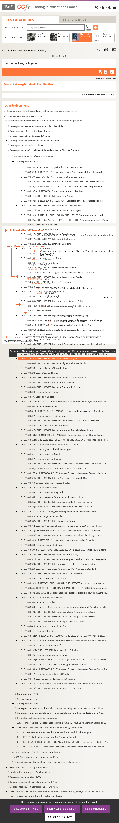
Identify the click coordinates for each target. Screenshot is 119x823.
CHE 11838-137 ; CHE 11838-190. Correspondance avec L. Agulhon (52, 191)
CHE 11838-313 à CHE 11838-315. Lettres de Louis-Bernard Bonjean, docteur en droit (60, 420)
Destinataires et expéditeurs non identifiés (37, 717)
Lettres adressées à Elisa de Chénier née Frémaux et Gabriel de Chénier (46, 761)
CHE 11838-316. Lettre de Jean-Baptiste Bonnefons (45, 425)
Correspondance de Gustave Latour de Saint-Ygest (33, 781)
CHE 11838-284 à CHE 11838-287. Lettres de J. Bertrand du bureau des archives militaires (63, 344)
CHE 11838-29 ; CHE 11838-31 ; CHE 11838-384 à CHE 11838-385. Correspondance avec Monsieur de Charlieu (65, 583)
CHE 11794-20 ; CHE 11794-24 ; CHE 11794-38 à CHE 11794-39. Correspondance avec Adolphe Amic (65, 215)
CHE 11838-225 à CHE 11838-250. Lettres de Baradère (46, 243)
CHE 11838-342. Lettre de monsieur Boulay (41, 458)
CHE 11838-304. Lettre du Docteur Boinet (40, 391)
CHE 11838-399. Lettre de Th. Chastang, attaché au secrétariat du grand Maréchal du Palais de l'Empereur (65, 607)
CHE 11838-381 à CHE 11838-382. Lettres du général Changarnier (51, 573)
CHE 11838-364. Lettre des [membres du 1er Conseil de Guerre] (46, 737)
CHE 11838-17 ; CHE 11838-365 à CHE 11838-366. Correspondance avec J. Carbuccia (60, 530)
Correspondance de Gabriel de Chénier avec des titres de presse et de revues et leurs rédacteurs (61, 708)
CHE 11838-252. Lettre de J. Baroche (38, 253)
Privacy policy (60, 817)
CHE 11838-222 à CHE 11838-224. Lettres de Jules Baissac (48, 238)
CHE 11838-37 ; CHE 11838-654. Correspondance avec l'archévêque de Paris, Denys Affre (62, 172)
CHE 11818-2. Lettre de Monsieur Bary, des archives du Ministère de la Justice (57, 272)
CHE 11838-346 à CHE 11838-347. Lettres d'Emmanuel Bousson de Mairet (55, 477)
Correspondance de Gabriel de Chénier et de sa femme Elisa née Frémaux (44, 150)
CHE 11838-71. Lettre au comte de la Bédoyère (42, 291)
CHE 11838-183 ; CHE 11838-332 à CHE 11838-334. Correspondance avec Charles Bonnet (62, 434)
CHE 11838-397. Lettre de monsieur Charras (41, 597)
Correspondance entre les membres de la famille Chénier (37, 126)
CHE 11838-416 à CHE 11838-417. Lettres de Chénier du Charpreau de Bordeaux (58, 616)
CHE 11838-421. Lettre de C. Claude (37, 630)
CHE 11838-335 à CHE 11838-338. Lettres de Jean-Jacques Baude (51, 277)
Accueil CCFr (8, 50)
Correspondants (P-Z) (27, 703)
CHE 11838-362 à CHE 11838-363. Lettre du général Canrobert (50, 521)
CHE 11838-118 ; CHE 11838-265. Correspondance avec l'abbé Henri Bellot (56, 305)
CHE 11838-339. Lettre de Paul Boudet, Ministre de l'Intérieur (49, 444)
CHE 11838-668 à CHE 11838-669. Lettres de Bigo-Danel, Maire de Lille (53, 363)
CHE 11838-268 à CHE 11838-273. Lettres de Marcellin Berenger (50, 315)
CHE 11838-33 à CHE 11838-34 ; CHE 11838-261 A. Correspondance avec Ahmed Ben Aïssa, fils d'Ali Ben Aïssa (65, 181)
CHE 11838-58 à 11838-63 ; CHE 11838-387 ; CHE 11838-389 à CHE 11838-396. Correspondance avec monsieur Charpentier (65, 587)
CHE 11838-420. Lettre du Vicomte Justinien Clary (44, 626)
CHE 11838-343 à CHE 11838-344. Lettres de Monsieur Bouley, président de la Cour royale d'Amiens (65, 463)
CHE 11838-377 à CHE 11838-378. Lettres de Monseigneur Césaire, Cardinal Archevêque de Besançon (65, 559)
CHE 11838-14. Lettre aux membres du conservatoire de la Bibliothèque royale (54, 732)
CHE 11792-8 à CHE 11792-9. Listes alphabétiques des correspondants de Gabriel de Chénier (60, 746)
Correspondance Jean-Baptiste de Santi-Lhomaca (34, 786)
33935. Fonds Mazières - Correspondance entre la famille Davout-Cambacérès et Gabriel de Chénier (62, 722)
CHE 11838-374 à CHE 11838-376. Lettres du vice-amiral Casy (49, 554)
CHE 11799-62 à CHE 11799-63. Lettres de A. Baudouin (46, 282)
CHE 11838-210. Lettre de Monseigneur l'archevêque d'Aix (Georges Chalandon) (58, 568)
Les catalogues (20, 20)
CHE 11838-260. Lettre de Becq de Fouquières (42, 286)
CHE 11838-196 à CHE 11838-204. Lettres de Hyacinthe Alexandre (51, 205)
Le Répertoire (75, 20)
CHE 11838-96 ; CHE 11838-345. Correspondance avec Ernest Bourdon (53, 468)
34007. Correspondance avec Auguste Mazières (35, 757)
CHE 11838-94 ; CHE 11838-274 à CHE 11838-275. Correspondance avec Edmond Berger (62, 320)
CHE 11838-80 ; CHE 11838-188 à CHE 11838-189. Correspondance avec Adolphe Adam (61, 186)
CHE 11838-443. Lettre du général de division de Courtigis (48, 678)
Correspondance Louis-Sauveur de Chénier (30, 135)
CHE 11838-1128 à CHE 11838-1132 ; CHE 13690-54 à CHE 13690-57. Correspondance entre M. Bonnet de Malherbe (65, 439)
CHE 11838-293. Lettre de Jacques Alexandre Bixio (44, 368)
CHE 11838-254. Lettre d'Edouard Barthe (40, 262)
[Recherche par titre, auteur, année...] (56, 27)
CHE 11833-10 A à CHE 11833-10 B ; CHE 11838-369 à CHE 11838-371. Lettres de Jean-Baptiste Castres (65, 549)
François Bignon (36, 50)
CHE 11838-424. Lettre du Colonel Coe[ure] (41, 645)
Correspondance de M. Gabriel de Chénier (33, 155)
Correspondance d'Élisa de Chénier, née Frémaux (36, 752)
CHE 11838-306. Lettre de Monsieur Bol (39, 406)
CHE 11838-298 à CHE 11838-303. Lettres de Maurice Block (48, 382)
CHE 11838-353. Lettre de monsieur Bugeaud (42, 492)
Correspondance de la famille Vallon (27, 777)
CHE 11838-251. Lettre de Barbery (36, 248)
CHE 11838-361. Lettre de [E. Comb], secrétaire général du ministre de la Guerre (58, 511)
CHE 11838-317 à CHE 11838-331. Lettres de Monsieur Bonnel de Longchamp (57, 430)
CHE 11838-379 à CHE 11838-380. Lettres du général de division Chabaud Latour (58, 564)
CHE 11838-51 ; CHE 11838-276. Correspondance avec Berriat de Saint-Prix (56, 325)
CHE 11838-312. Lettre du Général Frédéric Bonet (44, 415)
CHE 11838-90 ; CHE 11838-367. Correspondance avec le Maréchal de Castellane (58, 540)
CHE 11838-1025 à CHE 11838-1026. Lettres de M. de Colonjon (49, 650)
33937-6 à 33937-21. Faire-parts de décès (29, 767)
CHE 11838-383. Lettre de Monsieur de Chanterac (44, 578)
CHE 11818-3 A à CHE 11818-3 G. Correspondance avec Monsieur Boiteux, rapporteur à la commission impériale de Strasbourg (65, 401)
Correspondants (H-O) (27, 698)
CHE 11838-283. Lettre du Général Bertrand (41, 339)
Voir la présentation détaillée (95, 94)
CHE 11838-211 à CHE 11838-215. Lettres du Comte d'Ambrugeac (51, 210)
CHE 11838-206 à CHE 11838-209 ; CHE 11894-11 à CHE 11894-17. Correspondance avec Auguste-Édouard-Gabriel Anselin (65, 219)
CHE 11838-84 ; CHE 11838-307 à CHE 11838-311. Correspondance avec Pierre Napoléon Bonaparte (65, 411)
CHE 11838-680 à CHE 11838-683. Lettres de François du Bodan (50, 387)
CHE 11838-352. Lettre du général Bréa (39, 487)
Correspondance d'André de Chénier (27, 145)
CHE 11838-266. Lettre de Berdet (36, 310)
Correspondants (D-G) (27, 694)
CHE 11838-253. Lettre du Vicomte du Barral (41, 258)
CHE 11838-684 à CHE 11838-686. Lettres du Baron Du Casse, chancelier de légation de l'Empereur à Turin (65, 535)
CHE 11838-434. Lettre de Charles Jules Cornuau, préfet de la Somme (53, 664)
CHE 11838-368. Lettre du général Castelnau (41, 544)
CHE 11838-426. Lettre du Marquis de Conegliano (44, 654)
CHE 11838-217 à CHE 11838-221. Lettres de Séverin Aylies (48, 234)
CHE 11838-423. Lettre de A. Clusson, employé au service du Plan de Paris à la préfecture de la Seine (65, 640)
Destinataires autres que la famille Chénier (30, 772)
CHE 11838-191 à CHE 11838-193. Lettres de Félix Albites (47, 195)
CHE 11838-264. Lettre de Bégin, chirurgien (41, 296)
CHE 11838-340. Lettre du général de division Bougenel (47, 449)
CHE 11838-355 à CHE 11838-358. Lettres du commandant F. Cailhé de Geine (56, 501)
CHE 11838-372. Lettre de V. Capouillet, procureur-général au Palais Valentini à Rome (61, 525)
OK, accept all (26, 808)
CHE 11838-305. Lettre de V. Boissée (37, 396)
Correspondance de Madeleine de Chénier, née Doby (34, 140)
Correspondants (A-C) (27, 161)
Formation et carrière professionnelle (24, 115)
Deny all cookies (61, 808)
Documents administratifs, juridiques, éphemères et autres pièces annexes (41, 110)
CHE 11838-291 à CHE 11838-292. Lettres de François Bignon (49, 358)
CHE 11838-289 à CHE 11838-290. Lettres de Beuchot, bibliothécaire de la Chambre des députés (65, 353)
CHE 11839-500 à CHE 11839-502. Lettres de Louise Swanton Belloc (52, 301)
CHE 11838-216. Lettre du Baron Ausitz (39, 224)
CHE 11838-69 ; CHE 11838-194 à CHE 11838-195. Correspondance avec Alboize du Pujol (62, 200)
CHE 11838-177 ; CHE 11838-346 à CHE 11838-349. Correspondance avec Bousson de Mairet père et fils (65, 473)
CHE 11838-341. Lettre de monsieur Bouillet (41, 454)
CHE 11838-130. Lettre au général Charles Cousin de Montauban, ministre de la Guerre (61, 683)
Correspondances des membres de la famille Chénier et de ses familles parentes (44, 120)
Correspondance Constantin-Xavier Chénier (31, 131)
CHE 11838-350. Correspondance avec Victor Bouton (45, 482)
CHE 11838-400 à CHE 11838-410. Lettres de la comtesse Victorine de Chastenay (58, 611)
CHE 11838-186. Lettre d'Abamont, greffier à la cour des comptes (51, 167)
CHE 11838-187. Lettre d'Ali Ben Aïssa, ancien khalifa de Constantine (53, 176)
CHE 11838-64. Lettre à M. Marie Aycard (39, 229)
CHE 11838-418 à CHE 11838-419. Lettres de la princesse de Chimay (52, 621)
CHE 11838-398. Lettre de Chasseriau (38, 602)
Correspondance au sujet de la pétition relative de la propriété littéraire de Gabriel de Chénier (61, 713)
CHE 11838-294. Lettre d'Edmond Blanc (39, 372)
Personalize (95, 808)
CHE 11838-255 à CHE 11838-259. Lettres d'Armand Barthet (48, 267)
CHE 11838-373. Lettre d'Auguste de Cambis (41, 516)
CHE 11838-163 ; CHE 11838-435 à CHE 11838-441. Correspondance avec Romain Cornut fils (64, 669)
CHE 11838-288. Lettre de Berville (36, 348)
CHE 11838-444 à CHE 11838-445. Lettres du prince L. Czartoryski (51, 688)
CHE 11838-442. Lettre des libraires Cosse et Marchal (45, 673)
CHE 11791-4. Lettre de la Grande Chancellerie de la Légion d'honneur (50, 727)
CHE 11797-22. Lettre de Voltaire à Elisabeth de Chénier (36, 796)
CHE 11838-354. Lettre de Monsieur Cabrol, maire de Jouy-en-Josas (52, 497)
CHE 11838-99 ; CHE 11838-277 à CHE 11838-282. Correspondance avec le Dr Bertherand (62, 329)
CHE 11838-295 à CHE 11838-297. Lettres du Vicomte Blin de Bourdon (53, 377)
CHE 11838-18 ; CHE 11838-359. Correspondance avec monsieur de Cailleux (56, 506)
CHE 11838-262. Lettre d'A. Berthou (37, 334)
